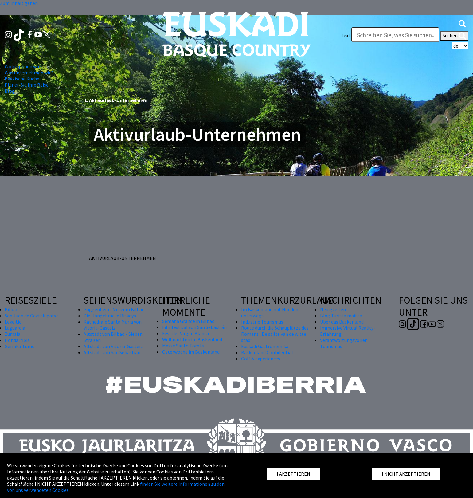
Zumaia (12, 334)
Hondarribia (17, 340)
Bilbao (11, 309)
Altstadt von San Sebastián (112, 352)
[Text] (395, 34)
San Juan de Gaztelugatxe (32, 315)
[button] (462, 23)
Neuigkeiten (333, 309)
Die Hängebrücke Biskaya (110, 315)
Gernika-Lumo (20, 346)
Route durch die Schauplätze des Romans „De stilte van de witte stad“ (275, 334)
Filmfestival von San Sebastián (194, 327)
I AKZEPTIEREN (293, 474)
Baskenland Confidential (267, 352)
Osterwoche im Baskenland (191, 352)
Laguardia (15, 328)
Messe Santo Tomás (183, 346)
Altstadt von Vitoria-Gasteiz (113, 346)
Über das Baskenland (342, 322)
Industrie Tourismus (262, 322)
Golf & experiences (260, 358)
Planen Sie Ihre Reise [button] (27, 85)
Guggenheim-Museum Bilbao (114, 309)
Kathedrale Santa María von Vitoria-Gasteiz (113, 325)
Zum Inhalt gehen (19, 3)
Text (345, 35)
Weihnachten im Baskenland (192, 339)
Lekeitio (13, 322)
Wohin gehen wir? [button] (23, 66)
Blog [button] (10, 91)
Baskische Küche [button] (22, 79)
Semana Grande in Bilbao (188, 321)
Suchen (454, 36)
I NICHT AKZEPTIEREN (406, 474)
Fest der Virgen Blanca (185, 333)
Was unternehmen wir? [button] (29, 72)
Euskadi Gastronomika (264, 346)
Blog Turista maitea (341, 315)
